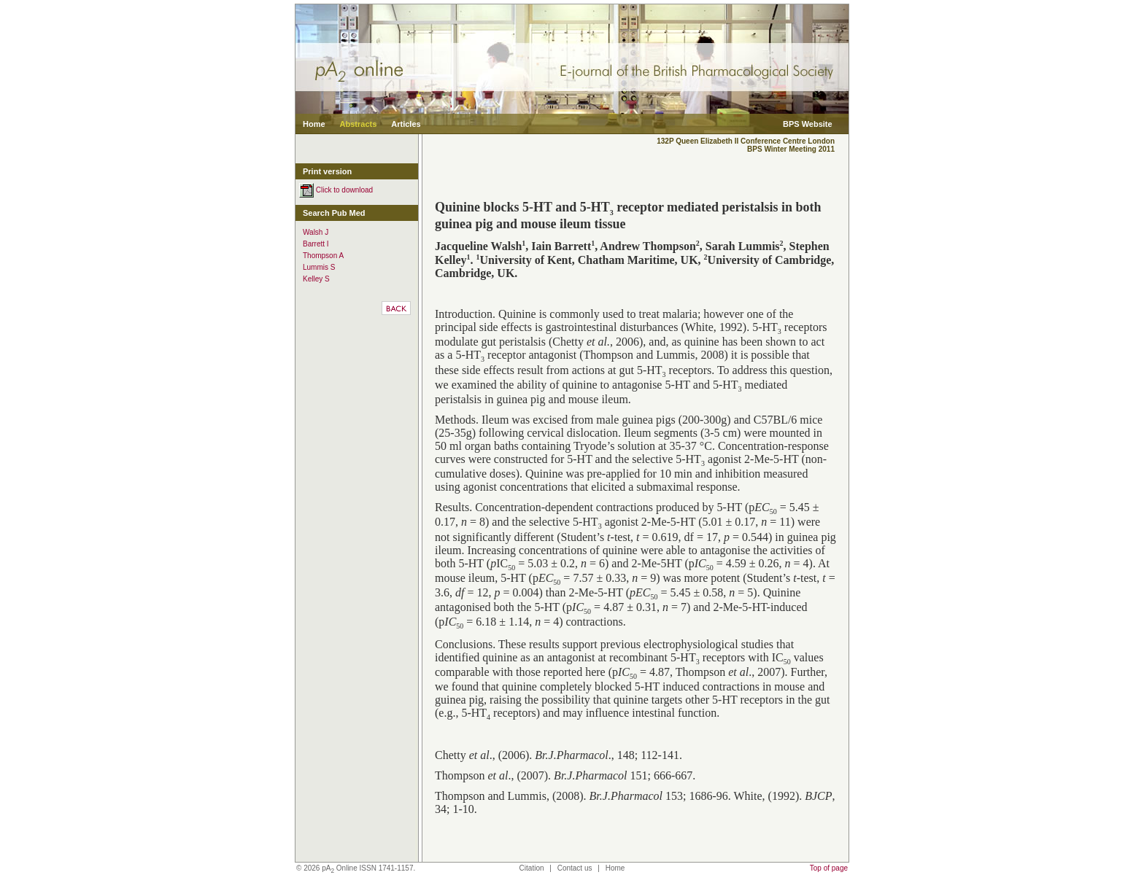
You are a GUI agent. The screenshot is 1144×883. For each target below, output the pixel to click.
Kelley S (316, 279)
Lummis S (319, 267)
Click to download (336, 190)
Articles (405, 124)
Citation (531, 868)
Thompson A (323, 256)
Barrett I (316, 244)
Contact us (574, 868)
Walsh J (315, 232)
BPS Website (807, 124)
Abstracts (358, 124)
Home (314, 124)
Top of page (829, 868)
